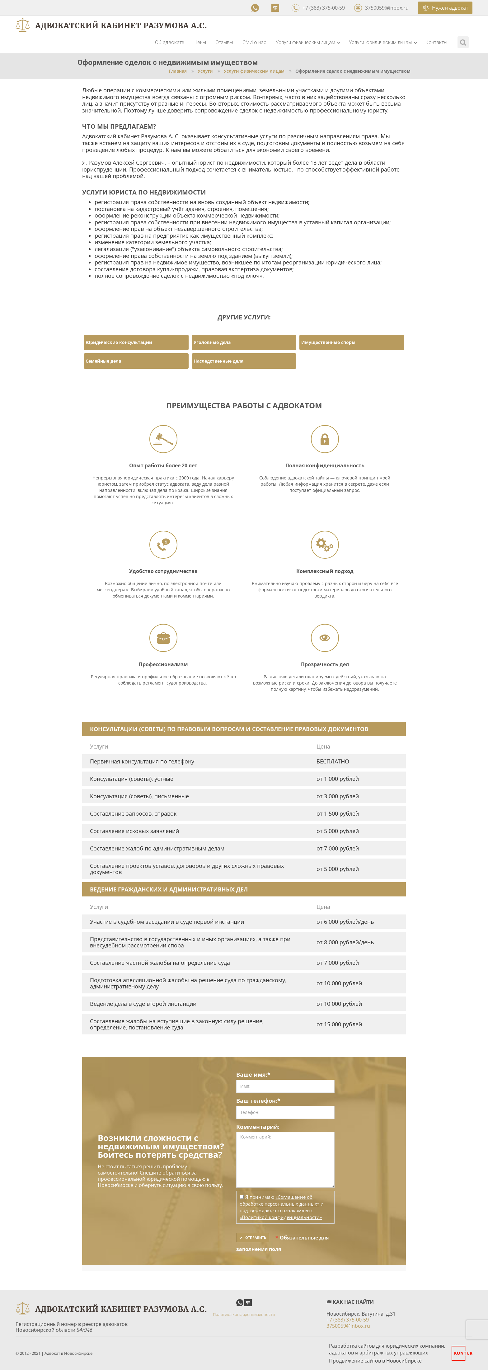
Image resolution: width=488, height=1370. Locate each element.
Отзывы (224, 42)
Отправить (252, 1237)
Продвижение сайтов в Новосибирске (375, 1360)
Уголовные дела (212, 342)
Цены (200, 42)
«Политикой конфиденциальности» (281, 1217)
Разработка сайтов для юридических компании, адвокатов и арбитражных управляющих (387, 1349)
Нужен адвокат (445, 7)
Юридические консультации (119, 342)
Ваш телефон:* (258, 1100)
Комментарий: (257, 1127)
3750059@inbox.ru (381, 8)
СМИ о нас (254, 42)
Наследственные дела (218, 361)
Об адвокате (169, 42)
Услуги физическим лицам (308, 42)
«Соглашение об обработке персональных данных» (279, 1200)
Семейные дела (103, 361)
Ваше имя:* (253, 1074)
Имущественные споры (328, 342)
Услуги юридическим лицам (383, 42)
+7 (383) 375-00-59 (318, 8)
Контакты (436, 42)
